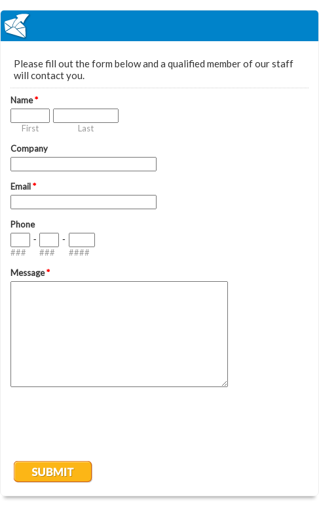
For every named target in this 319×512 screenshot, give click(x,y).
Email (23, 186)
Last (86, 128)
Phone (22, 224)
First (30, 128)
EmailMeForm (159, 25)
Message (30, 272)
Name (24, 100)
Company (29, 148)
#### (79, 252)
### (18, 252)
